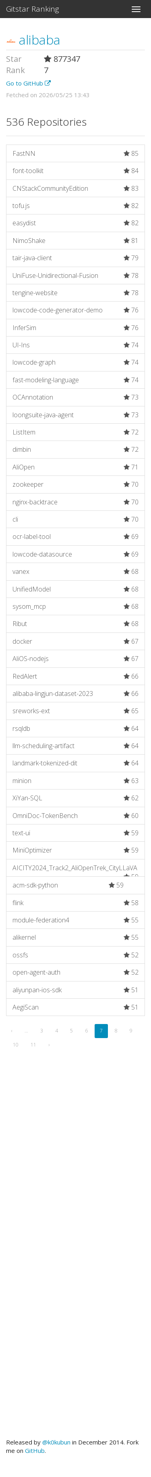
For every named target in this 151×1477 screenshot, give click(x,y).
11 (33, 1044)
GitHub (35, 1450)
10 (16, 1044)
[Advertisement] (75, 1168)
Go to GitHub (28, 83)
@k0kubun (56, 1442)
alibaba (33, 39)
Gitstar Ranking (32, 9)
